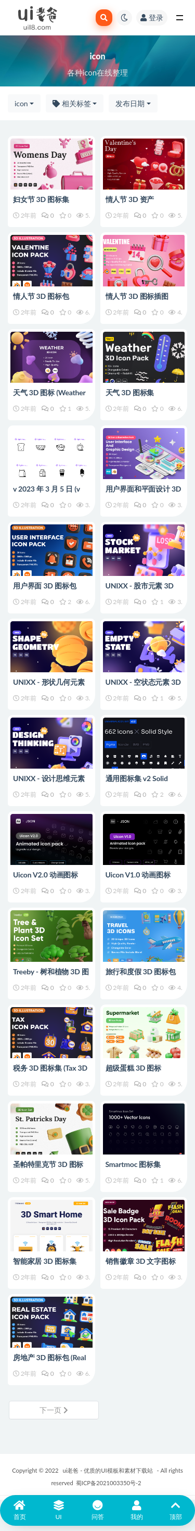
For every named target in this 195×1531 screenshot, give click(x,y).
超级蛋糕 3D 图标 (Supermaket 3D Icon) (139, 1072)
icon (21, 103)
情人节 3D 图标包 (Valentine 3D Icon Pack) (51, 301)
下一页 (54, 1409)
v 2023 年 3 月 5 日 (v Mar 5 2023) (46, 493)
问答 (97, 1510)
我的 (136, 1510)
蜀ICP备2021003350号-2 (108, 1482)
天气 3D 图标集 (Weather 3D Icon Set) (140, 397)
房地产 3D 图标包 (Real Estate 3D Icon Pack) (49, 1362)
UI (58, 1510)
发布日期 (130, 103)
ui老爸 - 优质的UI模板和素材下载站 (107, 1470)
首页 (19, 1510)
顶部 (175, 1510)
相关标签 (72, 103)
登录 (151, 17)
